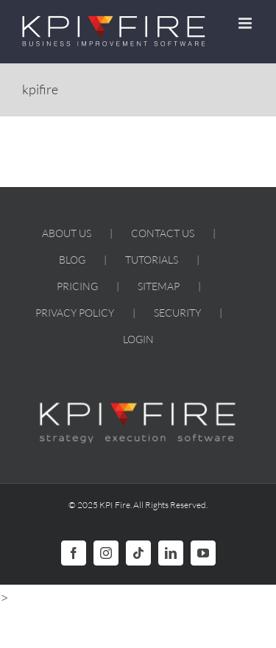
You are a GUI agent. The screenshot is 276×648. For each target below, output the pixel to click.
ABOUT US (66, 233)
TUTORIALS (151, 259)
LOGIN (138, 339)
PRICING (77, 286)
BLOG (72, 259)
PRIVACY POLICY (74, 312)
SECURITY (177, 312)
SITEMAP (159, 286)
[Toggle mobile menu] (246, 23)
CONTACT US (162, 233)
